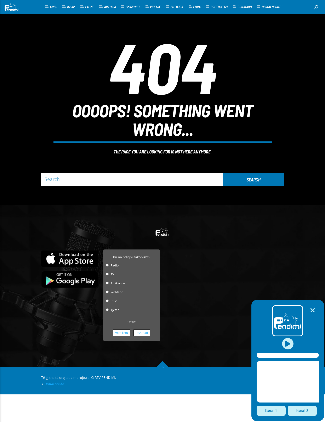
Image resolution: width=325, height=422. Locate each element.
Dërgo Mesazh (272, 7)
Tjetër (115, 337)
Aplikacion (118, 311)
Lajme (89, 7)
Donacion (245, 7)
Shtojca (177, 7)
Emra (197, 7)
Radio (115, 293)
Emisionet (133, 7)
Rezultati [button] (142, 360)
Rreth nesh (219, 7)
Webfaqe (117, 320)
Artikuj (110, 7)
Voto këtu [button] (121, 360)
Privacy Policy (55, 411)
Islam (71, 7)
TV (112, 302)
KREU (53, 7)
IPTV (113, 329)
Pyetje (155, 7)
